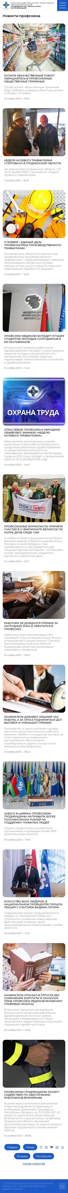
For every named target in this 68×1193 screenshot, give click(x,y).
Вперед (22, 1156)
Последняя (43, 1156)
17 (41, 1147)
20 (57, 1147)
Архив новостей (34, 1163)
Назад (30, 1147)
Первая (12, 1147)
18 (46, 1147)
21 (62, 1147)
